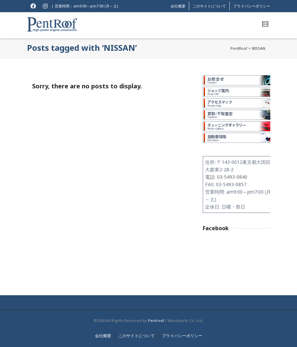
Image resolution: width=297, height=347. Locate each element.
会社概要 (178, 5)
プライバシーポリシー (251, 5)
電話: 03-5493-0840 (226, 177)
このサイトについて (209, 5)
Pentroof (156, 320)
